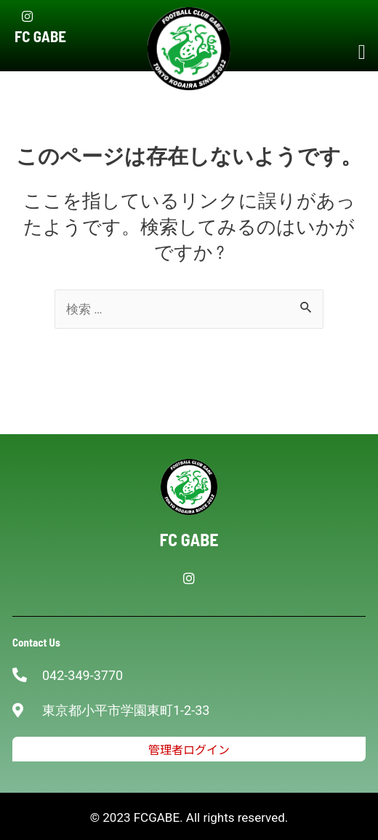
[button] (362, 52)
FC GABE (40, 36)
